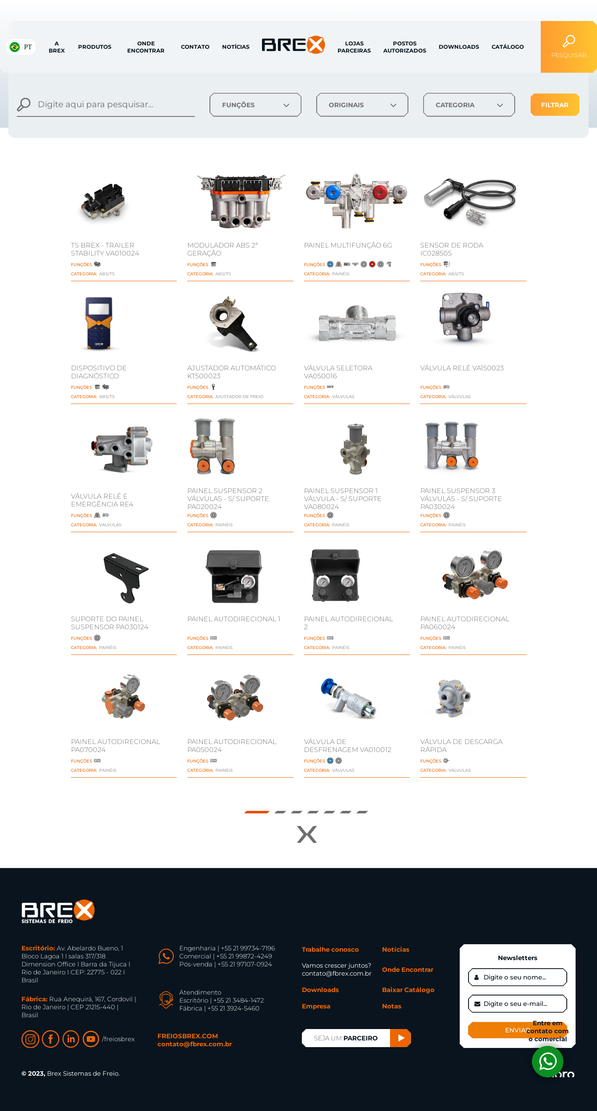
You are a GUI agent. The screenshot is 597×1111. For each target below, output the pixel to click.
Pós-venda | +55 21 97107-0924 (225, 964)
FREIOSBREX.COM (187, 1036)
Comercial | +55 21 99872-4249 (225, 956)
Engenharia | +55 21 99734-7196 (227, 948)
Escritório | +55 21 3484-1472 (221, 1000)
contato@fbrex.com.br (194, 1044)
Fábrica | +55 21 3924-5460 (219, 1008)
